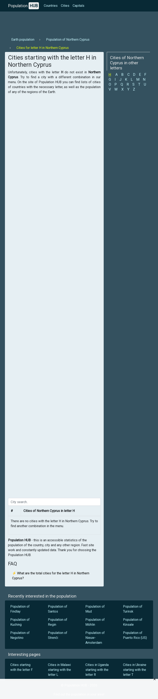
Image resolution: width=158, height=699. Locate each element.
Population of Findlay (20, 609)
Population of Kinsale (132, 622)
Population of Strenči (57, 635)
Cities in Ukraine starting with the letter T (134, 670)
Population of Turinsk (132, 609)
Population (23, 5)
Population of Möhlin (95, 622)
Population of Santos (57, 609)
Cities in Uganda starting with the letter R (97, 670)
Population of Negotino (20, 635)
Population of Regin (57, 622)
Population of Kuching (20, 622)
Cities (65, 6)
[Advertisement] (79, 23)
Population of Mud (95, 609)
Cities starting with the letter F (21, 667)
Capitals (78, 6)
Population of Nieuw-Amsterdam (95, 638)
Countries (51, 6)
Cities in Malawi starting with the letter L (59, 670)
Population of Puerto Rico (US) (135, 635)
